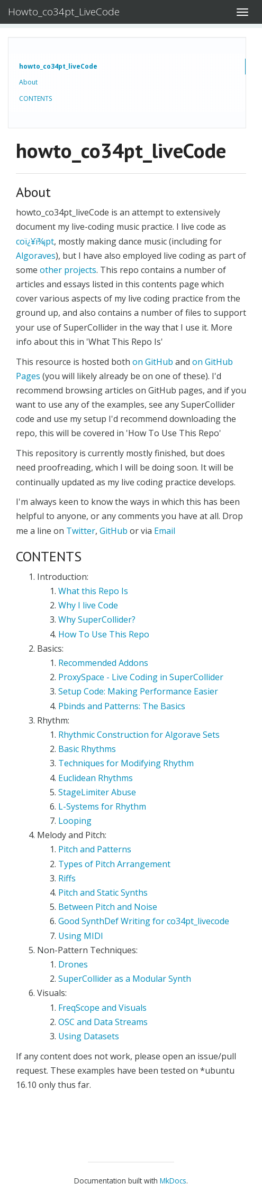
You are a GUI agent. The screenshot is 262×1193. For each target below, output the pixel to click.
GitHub (114, 531)
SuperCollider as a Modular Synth (124, 978)
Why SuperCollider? (96, 619)
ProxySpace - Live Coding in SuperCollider (140, 677)
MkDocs (173, 1181)
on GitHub (152, 362)
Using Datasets (88, 1036)
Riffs (67, 878)
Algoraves (36, 255)
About (28, 82)
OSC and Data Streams (103, 1022)
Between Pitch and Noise (107, 907)
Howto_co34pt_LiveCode (64, 11)
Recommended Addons (103, 663)
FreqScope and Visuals (102, 1007)
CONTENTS (35, 98)
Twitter (80, 531)
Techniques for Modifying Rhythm (126, 763)
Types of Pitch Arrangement (114, 864)
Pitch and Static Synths (103, 892)
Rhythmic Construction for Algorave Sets (139, 734)
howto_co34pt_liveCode (58, 66)
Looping (75, 820)
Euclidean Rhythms (95, 778)
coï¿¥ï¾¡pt (35, 241)
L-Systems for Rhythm (102, 806)
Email (164, 531)
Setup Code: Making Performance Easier (138, 691)
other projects (68, 270)
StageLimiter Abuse (97, 792)
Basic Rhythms (87, 749)
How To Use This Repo (103, 634)
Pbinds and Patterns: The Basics (121, 706)
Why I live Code (88, 605)
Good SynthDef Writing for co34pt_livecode (143, 921)
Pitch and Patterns (94, 849)
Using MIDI (80, 936)
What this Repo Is (93, 591)
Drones (73, 964)
